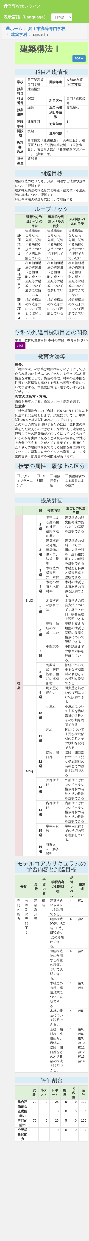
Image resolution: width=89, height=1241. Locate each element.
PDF (79, 58)
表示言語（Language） (25, 17)
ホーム (14, 28)
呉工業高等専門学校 (46, 28)
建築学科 (19, 34)
